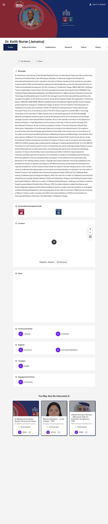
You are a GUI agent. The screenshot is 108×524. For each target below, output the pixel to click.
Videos (83, 47)
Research (68, 47)
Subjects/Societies (29, 47)
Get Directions (62, 262)
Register (103, 4)
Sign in (95, 4)
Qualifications (50, 47)
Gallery (98, 47)
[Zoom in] (90, 229)
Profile (10, 47)
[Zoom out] (90, 232)
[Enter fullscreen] (90, 236)
